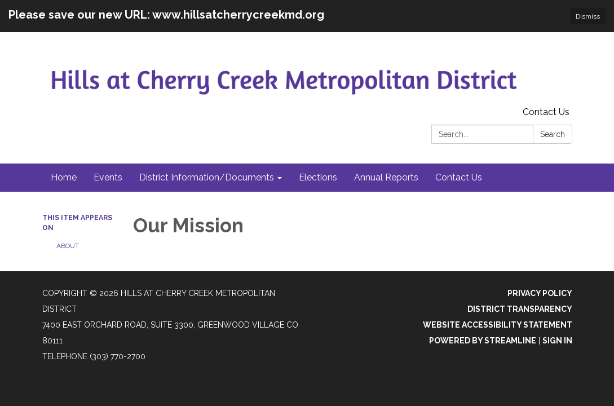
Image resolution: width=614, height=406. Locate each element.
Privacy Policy (539, 293)
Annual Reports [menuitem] (386, 177)
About (67, 246)
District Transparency (519, 309)
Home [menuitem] (64, 177)
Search (552, 134)
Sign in (557, 340)
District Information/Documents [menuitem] (206, 177)
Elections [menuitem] (318, 177)
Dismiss (588, 16)
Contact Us (546, 112)
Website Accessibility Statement (497, 324)
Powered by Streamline (482, 340)
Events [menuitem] (108, 177)
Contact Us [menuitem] (458, 177)
